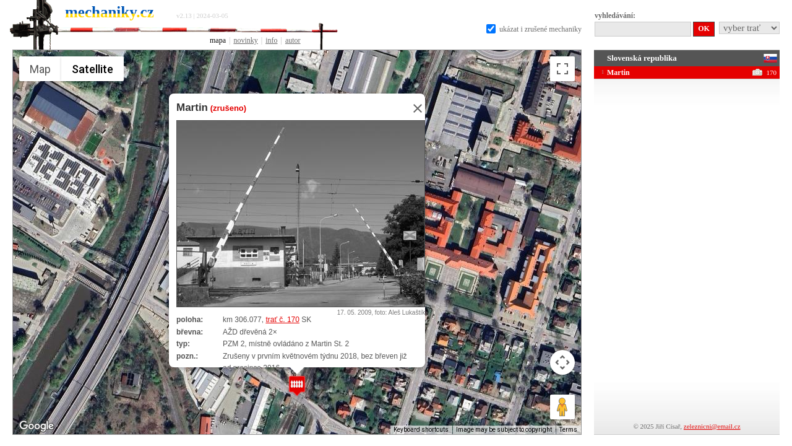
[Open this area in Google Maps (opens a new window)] (36, 426)
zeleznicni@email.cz (712, 426)
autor (293, 40)
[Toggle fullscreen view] (562, 68)
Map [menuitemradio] (40, 69)
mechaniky (109, 12)
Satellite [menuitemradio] (92, 69)
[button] (297, 385)
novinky (245, 40)
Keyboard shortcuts (421, 429)
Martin (192, 107)
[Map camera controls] (562, 362)
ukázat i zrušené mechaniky (534, 29)
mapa (218, 40)
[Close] (414, 108)
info (271, 40)
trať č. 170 (282, 319)
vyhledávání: (615, 15)
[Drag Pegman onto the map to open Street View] (562, 407)
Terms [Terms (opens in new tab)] (568, 429)
